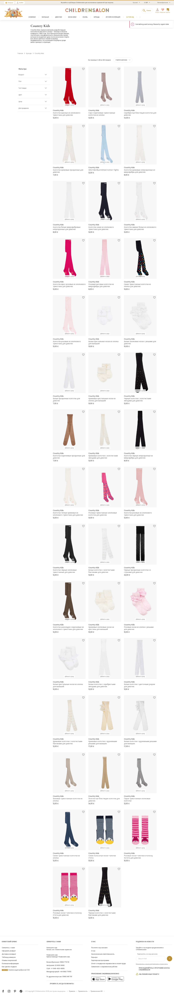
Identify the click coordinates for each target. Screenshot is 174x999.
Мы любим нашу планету (147, 974)
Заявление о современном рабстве (104, 967)
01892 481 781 (67, 977)
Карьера (94, 957)
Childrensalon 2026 (42, 991)
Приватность (82, 991)
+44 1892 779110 (65, 972)
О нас (93, 951)
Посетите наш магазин (99, 948)
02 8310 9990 (60, 965)
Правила (72, 991)
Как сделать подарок (9, 967)
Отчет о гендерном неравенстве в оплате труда (108, 963)
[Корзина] (168, 10)
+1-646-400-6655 (58, 968)
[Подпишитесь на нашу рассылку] (169, 958)
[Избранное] (162, 10)
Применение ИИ (97, 991)
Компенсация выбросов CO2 (16, 970)
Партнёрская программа (100, 960)
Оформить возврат (9, 951)
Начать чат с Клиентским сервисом (59, 949)
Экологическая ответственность (102, 954)
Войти (21, 3)
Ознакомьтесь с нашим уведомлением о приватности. (152, 964)
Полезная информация (10, 963)
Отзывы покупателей (9, 960)
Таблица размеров (9, 957)
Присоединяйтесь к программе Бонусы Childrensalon (153, 969)
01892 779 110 (64, 962)
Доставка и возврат (9, 954)
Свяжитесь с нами (8, 948)
